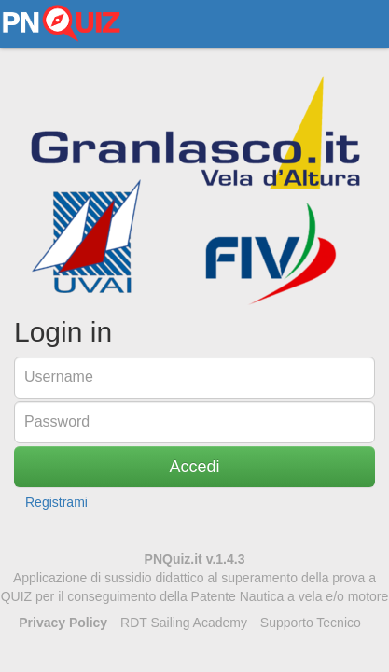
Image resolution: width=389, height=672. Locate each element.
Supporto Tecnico (310, 622)
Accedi (194, 466)
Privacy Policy (63, 622)
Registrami (56, 502)
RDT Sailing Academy (183, 622)
